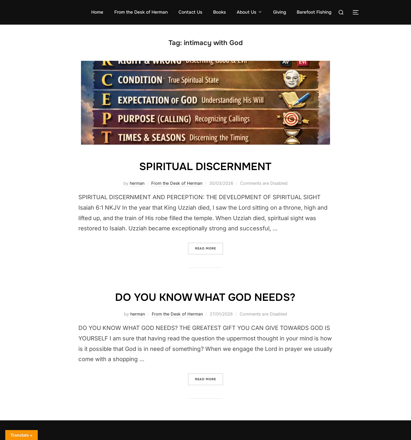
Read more (209, 247)
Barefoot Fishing (314, 12)
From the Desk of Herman (141, 12)
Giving (279, 12)
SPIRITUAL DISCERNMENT (205, 166)
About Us (249, 12)
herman (137, 183)
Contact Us (190, 12)
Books (219, 12)
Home (97, 12)
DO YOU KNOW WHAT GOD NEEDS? (205, 297)
